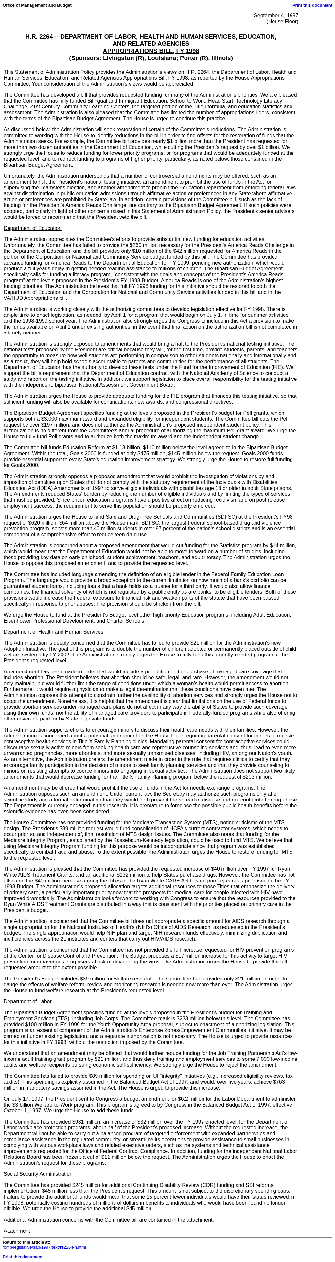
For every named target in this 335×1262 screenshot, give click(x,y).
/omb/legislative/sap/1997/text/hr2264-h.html (44, 1247)
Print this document (312, 5)
